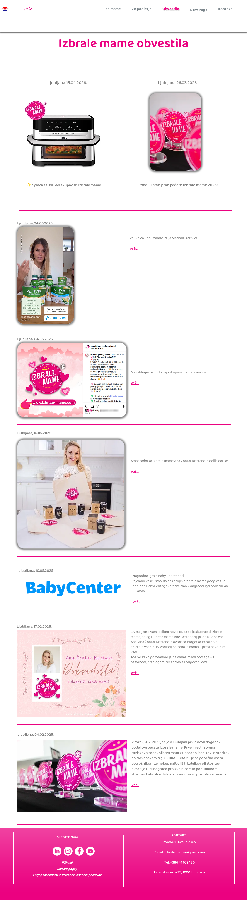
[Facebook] (79, 851)
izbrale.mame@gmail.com (184, 852)
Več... (135, 785)
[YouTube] (90, 851)
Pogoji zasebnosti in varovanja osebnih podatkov (67, 875)
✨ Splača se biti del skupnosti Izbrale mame (64, 185)
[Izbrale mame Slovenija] (57, 851)
